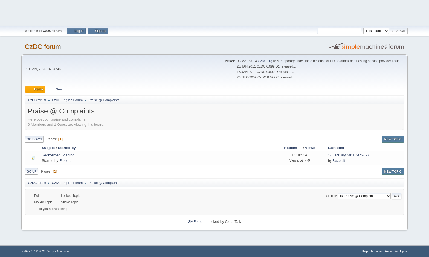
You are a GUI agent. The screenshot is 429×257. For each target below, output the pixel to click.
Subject (48, 148)
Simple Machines (58, 251)
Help (365, 251)
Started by (67, 148)
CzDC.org (265, 61)
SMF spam (196, 222)
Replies (293, 148)
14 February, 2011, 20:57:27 (348, 155)
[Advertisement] (214, 12)
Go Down (34, 139)
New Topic (392, 139)
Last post (336, 148)
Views (310, 148)
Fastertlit (66, 161)
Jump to (331, 196)
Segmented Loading (58, 155)
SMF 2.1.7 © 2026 (33, 251)
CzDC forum (43, 46)
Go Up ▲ (401, 251)
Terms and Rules (381, 251)
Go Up (31, 171)
